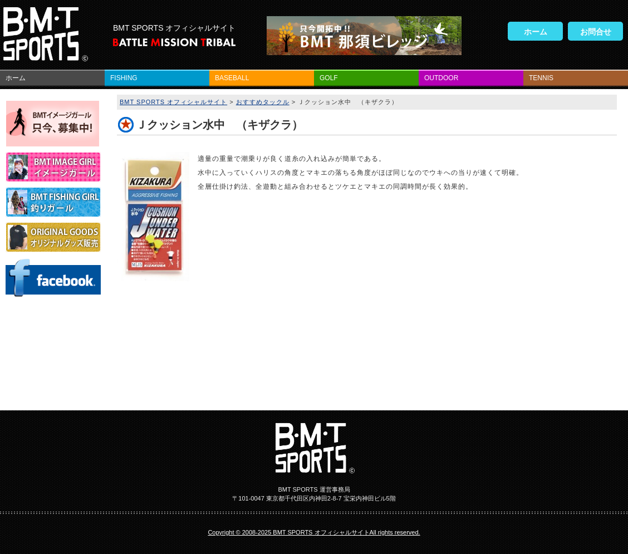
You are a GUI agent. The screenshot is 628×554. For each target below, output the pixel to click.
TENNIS (541, 78)
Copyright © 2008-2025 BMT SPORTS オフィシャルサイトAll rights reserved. (314, 532)
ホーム (535, 31)
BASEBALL (232, 78)
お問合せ (595, 31)
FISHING (124, 78)
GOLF (329, 78)
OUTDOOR (441, 78)
